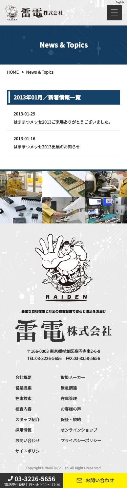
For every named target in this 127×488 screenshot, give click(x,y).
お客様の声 (71, 409)
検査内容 (23, 409)
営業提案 (23, 388)
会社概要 (23, 377)
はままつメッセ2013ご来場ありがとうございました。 (63, 122)
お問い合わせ (27, 440)
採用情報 (23, 430)
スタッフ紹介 (27, 419)
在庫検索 (23, 398)
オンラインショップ (79, 430)
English (120, 2)
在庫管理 (69, 398)
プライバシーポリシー (81, 440)
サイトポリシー (29, 451)
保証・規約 (71, 419)
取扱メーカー (73, 377)
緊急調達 (69, 388)
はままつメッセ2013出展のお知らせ (47, 146)
